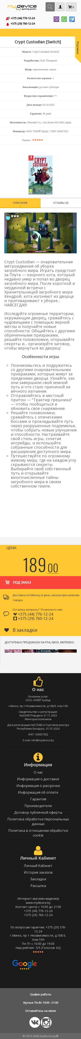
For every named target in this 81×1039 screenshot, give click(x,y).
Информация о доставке (38, 779)
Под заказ (17, 580)
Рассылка (38, 885)
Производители (38, 805)
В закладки (20, 630)
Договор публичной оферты (38, 812)
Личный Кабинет (38, 865)
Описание (20, 203)
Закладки (38, 879)
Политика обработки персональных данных (38, 821)
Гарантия (38, 799)
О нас (38, 772)
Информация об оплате (38, 792)
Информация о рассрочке (38, 785)
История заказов (38, 872)
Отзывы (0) (60, 203)
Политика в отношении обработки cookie (38, 833)
